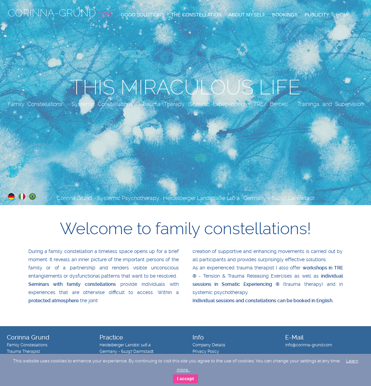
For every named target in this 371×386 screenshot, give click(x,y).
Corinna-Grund (59, 13)
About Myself (246, 14)
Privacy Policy (206, 351)
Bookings (285, 14)
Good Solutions (142, 14)
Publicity (317, 14)
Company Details (209, 345)
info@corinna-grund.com (308, 345)
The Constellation (196, 14)
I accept (185, 378)
